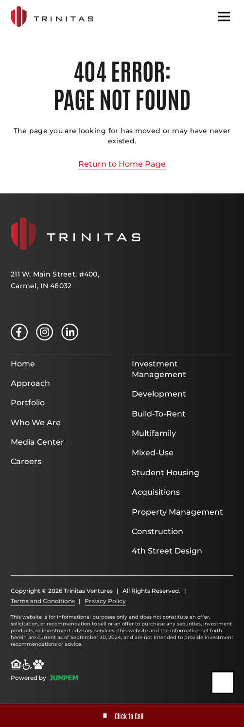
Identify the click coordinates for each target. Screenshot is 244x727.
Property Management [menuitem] (177, 512)
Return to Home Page (122, 164)
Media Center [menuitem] (37, 442)
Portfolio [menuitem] (28, 402)
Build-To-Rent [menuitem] (159, 413)
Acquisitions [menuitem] (156, 492)
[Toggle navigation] (224, 16)
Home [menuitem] (23, 363)
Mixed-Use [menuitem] (153, 452)
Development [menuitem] (159, 393)
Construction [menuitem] (157, 531)
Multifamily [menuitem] (154, 433)
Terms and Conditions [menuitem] (43, 601)
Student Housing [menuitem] (165, 472)
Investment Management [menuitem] (159, 369)
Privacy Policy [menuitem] (105, 601)
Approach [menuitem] (30, 383)
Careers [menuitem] (26, 461)
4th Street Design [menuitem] (167, 550)
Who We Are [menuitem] (36, 422)
